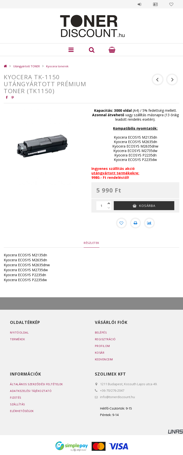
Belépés (139, 4)
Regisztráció (105, 339)
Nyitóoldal (19, 332)
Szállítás (17, 404)
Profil (155, 4)
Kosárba (147, 205)
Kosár (100, 352)
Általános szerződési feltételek (36, 384)
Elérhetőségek (22, 411)
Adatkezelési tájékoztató (31, 391)
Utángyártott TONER (26, 66)
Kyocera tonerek (57, 66)
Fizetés (15, 397)
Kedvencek (171, 4)
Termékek (17, 339)
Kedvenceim (104, 359)
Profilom (102, 346)
